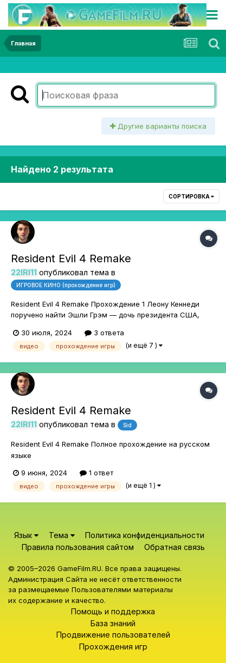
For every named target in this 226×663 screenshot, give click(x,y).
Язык (26, 535)
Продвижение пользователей (113, 634)
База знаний (113, 623)
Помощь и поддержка (113, 611)
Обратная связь (174, 547)
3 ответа (104, 332)
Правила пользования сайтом (78, 547)
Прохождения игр (113, 646)
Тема (62, 535)
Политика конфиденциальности (144, 535)
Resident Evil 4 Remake (71, 258)
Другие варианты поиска (158, 126)
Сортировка (191, 196)
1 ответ (96, 472)
